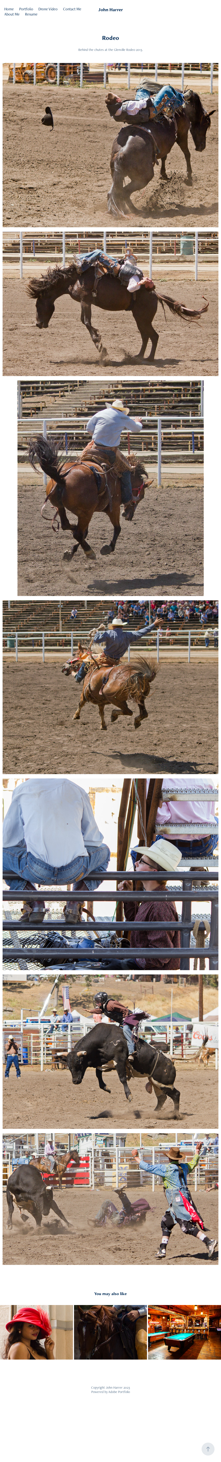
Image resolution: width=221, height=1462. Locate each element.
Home (9, 8)
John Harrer (110, 9)
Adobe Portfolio (119, 1392)
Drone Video (48, 8)
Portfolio (26, 8)
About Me (12, 14)
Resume (31, 14)
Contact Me (72, 8)
